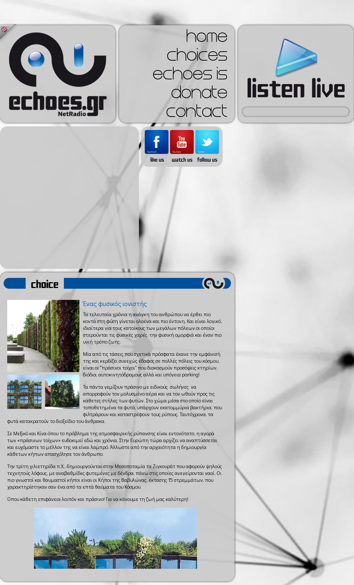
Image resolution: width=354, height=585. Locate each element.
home (206, 38)
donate (199, 95)
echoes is (190, 76)
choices (197, 57)
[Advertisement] (67, 197)
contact (196, 113)
